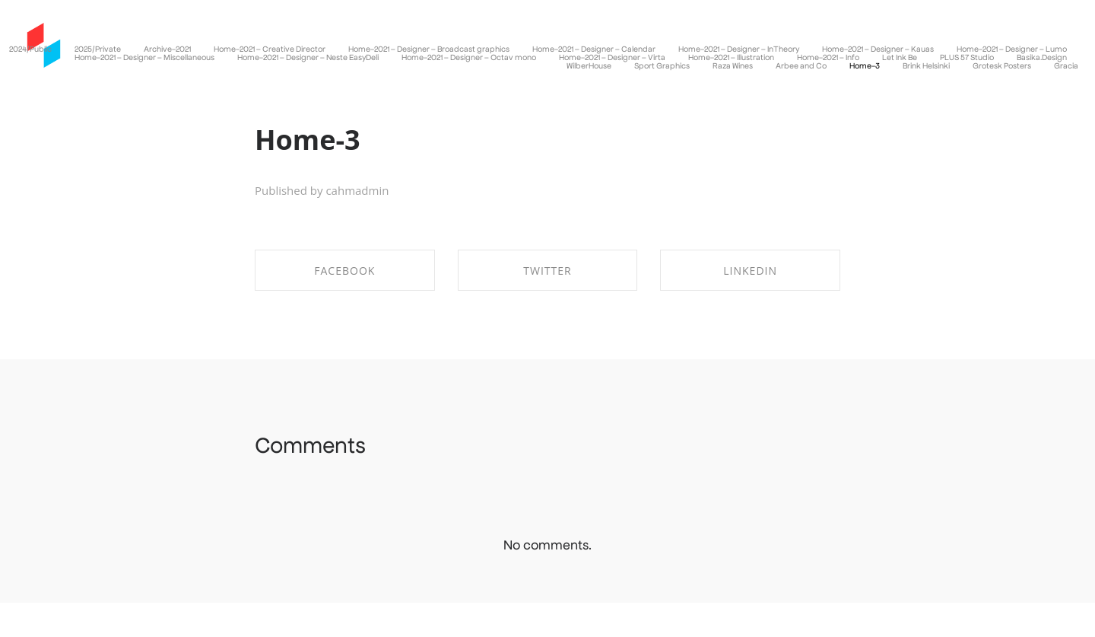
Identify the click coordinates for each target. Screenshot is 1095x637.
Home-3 (307, 139)
